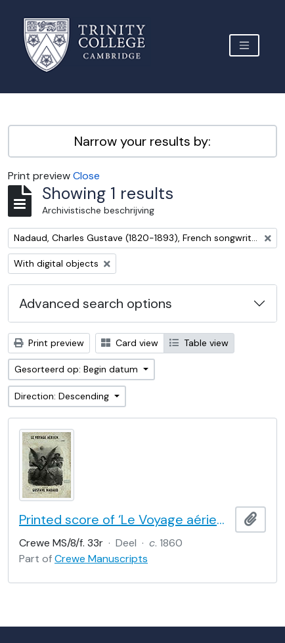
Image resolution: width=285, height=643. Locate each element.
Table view (199, 343)
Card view (129, 343)
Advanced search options (95, 303)
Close (86, 176)
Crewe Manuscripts (101, 558)
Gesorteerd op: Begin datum (77, 369)
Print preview (49, 343)
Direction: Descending (63, 396)
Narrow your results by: (142, 141)
